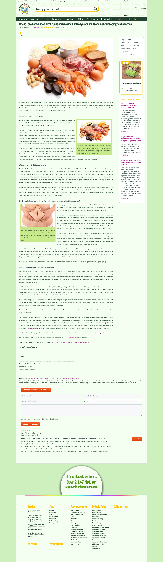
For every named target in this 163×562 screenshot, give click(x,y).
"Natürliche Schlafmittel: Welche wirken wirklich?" (71, 342)
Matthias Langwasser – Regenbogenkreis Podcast (78, 530)
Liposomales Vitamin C (98, 538)
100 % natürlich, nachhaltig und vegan (56, 1)
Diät (32, 378)
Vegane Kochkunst (72, 338)
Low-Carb (26, 378)
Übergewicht (76, 378)
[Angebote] (120, 19)
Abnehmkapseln (96, 510)
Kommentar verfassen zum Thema (36, 389)
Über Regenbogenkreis (77, 514)
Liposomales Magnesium (99, 535)
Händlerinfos (74, 540)
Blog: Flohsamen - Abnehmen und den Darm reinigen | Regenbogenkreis (131, 139)
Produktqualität (75, 525)
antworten (137, 439)
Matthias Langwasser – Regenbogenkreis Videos (78, 534)
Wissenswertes (75, 544)
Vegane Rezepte (126, 40)
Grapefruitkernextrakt (98, 525)
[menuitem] (67, 9)
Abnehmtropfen (96, 512)
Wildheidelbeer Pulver (98, 544)
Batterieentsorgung (54, 521)
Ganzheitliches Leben (128, 49)
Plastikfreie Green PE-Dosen (79, 538)
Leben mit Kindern (127, 55)
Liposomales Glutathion (99, 533)
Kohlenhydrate (39, 378)
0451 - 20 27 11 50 (33, 519)
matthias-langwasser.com (78, 512)
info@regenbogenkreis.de (35, 521)
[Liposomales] (22, 19)
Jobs (72, 516)
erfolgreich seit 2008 (127, 1)
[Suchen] (96, 9)
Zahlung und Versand (55, 523)
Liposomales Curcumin (98, 529)
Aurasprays (95, 516)
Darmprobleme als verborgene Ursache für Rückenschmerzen (129, 105)
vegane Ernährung (51, 378)
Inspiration (125, 52)
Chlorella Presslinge (97, 519)
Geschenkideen (96, 548)
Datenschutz (52, 519)
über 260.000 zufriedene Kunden (104, 1)
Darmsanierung (96, 523)
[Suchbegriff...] (67, 9)
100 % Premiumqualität (81, 1)
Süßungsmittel (33, 328)
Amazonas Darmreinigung (99, 514)
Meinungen (74, 523)
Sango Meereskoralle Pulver (100, 542)
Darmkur (94, 521)
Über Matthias (75, 510)
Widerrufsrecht (53, 516)
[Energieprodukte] (107, 19)
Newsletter (74, 519)
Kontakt (51, 510)
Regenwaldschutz (76, 542)
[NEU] (128, 19)
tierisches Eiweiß (65, 378)
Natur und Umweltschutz (130, 46)
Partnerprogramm (76, 521)
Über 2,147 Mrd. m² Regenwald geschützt (28, 1)
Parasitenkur (95, 540)
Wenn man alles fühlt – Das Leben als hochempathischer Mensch (131, 162)
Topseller (94, 546)
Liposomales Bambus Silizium (100, 527)
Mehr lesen (125, 132)
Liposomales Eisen (97, 531)
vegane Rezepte (103, 333)
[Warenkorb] (143, 9)
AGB (50, 514)
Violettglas (74, 527)
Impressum (52, 512)
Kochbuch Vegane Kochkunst (131, 83)
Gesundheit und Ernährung (130, 43)
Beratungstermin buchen (35, 529)
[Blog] (135, 19)
